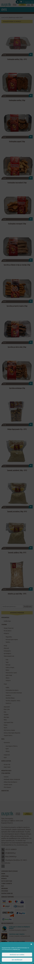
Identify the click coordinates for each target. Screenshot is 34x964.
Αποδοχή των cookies (17, 954)
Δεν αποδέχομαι (17, 959)
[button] (31, 944)
